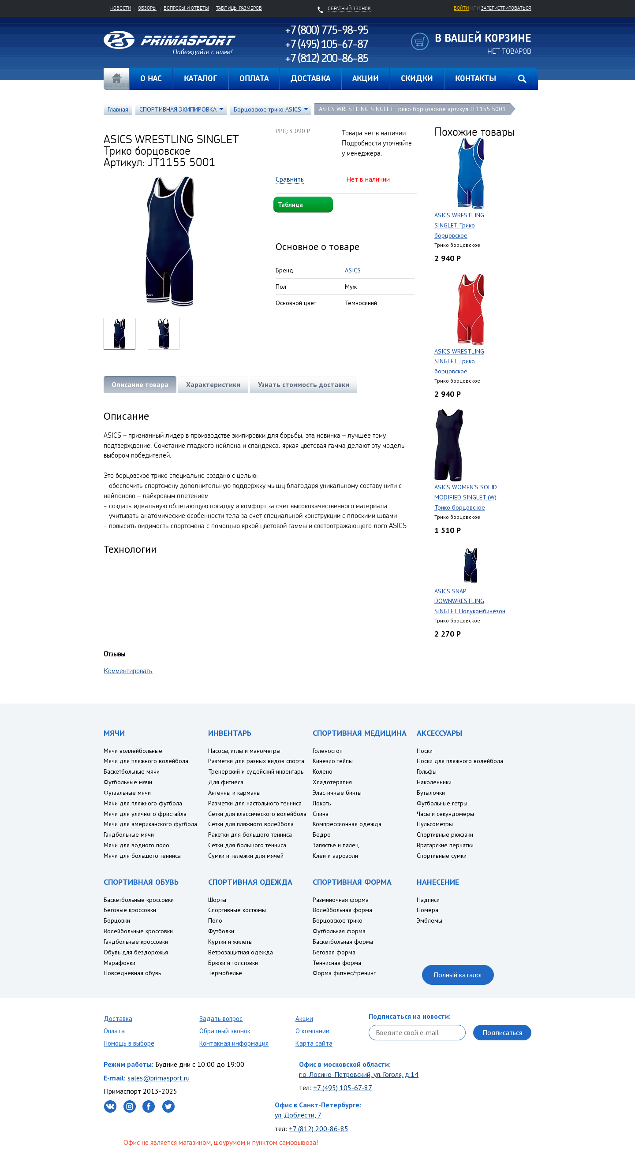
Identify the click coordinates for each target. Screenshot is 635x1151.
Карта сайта (313, 1043)
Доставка (118, 1018)
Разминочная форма (341, 900)
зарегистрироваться (506, 8)
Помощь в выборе (129, 1043)
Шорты (217, 900)
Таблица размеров (292, 206)
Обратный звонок (224, 1031)
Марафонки (119, 963)
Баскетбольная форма (343, 942)
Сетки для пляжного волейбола (251, 824)
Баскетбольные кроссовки (139, 900)
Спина (321, 814)
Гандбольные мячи (129, 834)
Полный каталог (457, 974)
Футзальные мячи (127, 793)
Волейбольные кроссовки (138, 931)
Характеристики (213, 384)
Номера (427, 910)
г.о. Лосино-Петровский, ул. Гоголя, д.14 (358, 1074)
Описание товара (140, 384)
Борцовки (117, 920)
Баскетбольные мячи (132, 771)
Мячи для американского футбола (150, 824)
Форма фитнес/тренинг (344, 973)
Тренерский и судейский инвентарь (255, 771)
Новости (120, 8)
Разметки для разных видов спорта (256, 761)
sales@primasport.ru (158, 1077)
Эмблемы (429, 920)
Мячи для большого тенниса (142, 856)
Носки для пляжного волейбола (460, 761)
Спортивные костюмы (237, 910)
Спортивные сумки (442, 856)
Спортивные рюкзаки (445, 834)
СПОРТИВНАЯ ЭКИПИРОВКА (178, 109)
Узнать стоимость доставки (303, 384)
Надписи (428, 900)
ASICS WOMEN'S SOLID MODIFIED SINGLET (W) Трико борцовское (465, 497)
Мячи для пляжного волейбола (146, 761)
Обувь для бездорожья (136, 952)
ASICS (353, 270)
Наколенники (434, 782)
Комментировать (128, 670)
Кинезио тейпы (333, 761)
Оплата (114, 1031)
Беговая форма (334, 952)
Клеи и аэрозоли (335, 856)
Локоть (322, 803)
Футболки (221, 931)
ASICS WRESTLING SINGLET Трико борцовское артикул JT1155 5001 (412, 109)
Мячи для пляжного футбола (143, 803)
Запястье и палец (336, 845)
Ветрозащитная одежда (240, 952)
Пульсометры (435, 824)
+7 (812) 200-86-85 (318, 1128)
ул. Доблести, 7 (298, 1114)
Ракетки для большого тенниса (250, 834)
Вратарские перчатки (445, 845)
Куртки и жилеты (230, 942)
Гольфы (427, 771)
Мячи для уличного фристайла (145, 814)
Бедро (322, 834)
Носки (425, 751)
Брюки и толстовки (233, 963)
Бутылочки (431, 793)
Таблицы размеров (239, 8)
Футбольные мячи (128, 782)
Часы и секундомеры (445, 814)
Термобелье (225, 973)
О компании (312, 1031)
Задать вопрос (221, 1018)
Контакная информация (234, 1043)
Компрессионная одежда (347, 824)
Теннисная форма (337, 963)
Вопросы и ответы (186, 8)
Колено (322, 771)
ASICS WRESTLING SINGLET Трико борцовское (459, 225)
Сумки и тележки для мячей (246, 856)
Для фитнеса (225, 782)
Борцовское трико (337, 920)
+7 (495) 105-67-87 (342, 1087)
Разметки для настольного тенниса (255, 803)
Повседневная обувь (132, 973)
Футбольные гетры (442, 803)
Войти (461, 8)
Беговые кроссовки (130, 910)
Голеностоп (328, 751)
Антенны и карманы (234, 793)
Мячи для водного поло (136, 845)
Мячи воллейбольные (133, 751)
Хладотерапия (332, 782)
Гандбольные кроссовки (136, 942)
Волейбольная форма (342, 910)
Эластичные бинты (337, 793)
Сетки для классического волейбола (257, 814)
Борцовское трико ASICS (267, 109)
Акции (304, 1018)
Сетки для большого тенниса (247, 845)
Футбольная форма (339, 931)
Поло (215, 920)
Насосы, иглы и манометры (244, 751)
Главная (116, 79)
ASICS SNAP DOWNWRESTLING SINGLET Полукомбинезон (469, 601)
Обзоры (147, 8)
